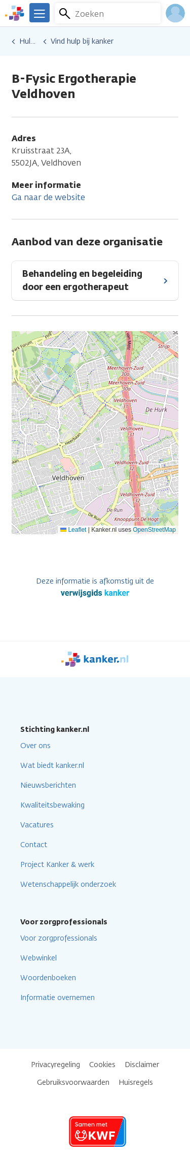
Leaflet (73, 529)
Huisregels (136, 1082)
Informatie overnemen (57, 998)
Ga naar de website (48, 197)
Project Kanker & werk (57, 864)
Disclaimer (142, 1065)
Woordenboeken (48, 978)
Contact (33, 845)
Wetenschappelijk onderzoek (68, 884)
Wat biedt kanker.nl (52, 765)
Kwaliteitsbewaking (52, 805)
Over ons (35, 746)
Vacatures (37, 825)
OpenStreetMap (154, 529)
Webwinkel (38, 958)
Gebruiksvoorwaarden (73, 1082)
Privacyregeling (55, 1065)
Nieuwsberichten (48, 785)
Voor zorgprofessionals (58, 938)
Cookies (102, 1065)
